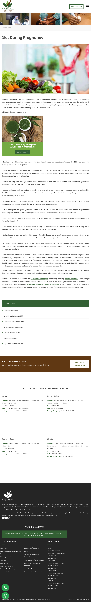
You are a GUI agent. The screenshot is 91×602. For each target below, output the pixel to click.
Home (4, 28)
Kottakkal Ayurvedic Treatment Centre (43, 284)
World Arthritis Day (11, 310)
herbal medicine (71, 279)
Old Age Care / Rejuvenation (34, 560)
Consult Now (22, 152)
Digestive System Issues (13, 344)
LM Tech (48, 599)
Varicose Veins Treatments (33, 572)
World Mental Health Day (13, 327)
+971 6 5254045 (55, 451)
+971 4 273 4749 (55, 406)
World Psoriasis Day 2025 (13, 316)
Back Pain (3, 548)
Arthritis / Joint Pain (6, 557)
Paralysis (3, 560)
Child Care (28, 551)
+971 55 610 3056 (11, 451)
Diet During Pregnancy (22, 37)
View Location (52, 558)
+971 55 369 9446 (57, 408)
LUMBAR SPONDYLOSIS (12, 333)
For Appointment (76, 6)
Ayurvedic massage (39, 279)
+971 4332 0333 (9, 449)
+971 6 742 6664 (55, 551)
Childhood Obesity (11, 338)
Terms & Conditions (83, 599)
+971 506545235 (56, 454)
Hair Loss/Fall (4, 572)
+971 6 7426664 (9, 406)
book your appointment (79, 364)
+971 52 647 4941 (11, 408)
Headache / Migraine (31, 548)
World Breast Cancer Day (14, 322)
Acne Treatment (29, 569)
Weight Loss (4, 563)
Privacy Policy (72, 599)
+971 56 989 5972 (23, 408)
